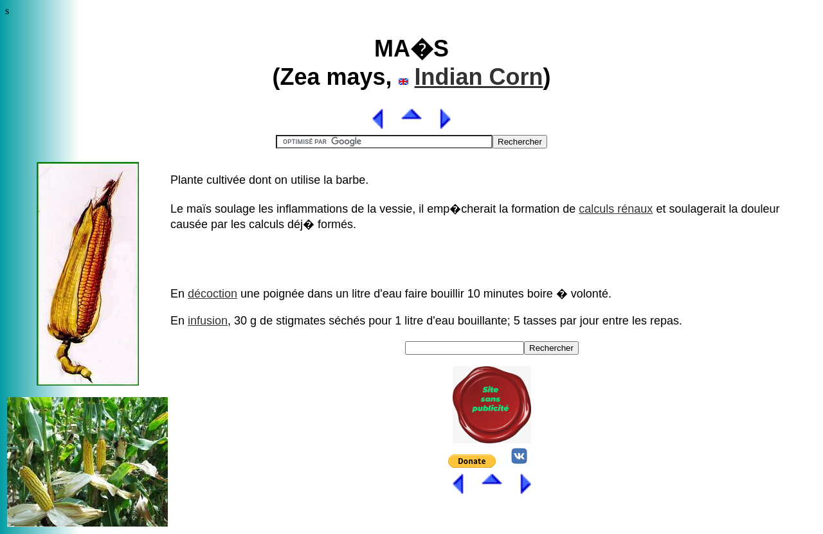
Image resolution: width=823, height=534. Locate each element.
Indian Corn (479, 77)
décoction (212, 293)
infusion (208, 320)
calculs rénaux (616, 208)
